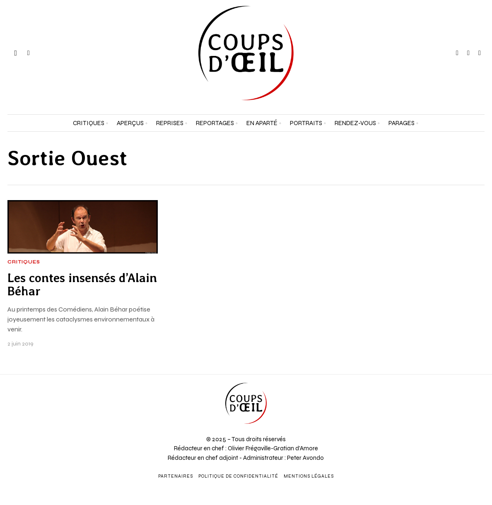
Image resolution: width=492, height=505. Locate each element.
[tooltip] (457, 53)
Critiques (23, 262)
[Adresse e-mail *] (430, 403)
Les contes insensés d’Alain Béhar (82, 284)
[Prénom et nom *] (430, 373)
